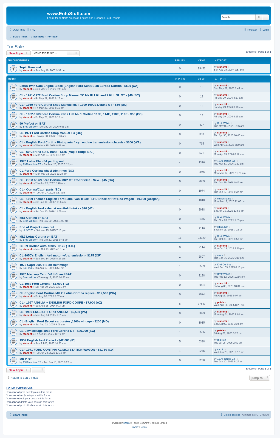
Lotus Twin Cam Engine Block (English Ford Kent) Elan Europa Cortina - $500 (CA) (79, 86)
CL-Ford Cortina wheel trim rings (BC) (47, 170)
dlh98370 (28, 230)
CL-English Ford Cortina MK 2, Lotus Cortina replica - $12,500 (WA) (68, 293)
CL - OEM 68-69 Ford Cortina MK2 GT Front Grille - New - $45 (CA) (67, 180)
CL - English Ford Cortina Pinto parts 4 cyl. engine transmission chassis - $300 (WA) (80, 142)
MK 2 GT (26, 359)
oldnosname (224, 198)
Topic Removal (30, 67)
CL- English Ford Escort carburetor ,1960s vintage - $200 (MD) (64, 321)
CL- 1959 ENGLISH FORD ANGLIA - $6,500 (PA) (53, 312)
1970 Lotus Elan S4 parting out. (42, 161)
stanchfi (28, 70)
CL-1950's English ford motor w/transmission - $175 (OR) (60, 255)
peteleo (221, 302)
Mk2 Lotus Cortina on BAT (38, 236)
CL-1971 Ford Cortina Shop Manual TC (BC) (51, 133)
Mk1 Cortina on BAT (34, 217)
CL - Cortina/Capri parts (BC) (40, 189)
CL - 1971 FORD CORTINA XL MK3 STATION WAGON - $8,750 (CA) (67, 349)
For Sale (15, 46)
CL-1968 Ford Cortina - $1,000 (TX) (44, 283)
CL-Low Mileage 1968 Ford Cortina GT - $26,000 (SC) (57, 331)
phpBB (126, 423)
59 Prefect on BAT (32, 123)
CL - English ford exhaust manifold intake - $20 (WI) (56, 208)
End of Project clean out (37, 227)
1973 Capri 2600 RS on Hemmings (44, 265)
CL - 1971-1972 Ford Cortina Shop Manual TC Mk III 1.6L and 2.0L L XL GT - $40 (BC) (80, 95)
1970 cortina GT (32, 164)
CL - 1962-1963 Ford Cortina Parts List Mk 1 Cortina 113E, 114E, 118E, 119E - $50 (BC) (81, 114)
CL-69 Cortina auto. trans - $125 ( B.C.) (47, 246)
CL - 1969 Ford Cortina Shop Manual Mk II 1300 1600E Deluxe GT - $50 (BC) (73, 104)
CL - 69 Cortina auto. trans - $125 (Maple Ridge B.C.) (57, 152)
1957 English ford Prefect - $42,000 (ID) (47, 340)
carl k (220, 349)
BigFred (27, 268)
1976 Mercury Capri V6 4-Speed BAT (45, 274)
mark (220, 255)
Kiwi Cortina (224, 264)
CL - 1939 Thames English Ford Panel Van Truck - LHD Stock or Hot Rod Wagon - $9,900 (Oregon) (90, 199)
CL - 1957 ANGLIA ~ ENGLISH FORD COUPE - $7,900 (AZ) (61, 302)
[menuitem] (30, 29)
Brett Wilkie (29, 126)
